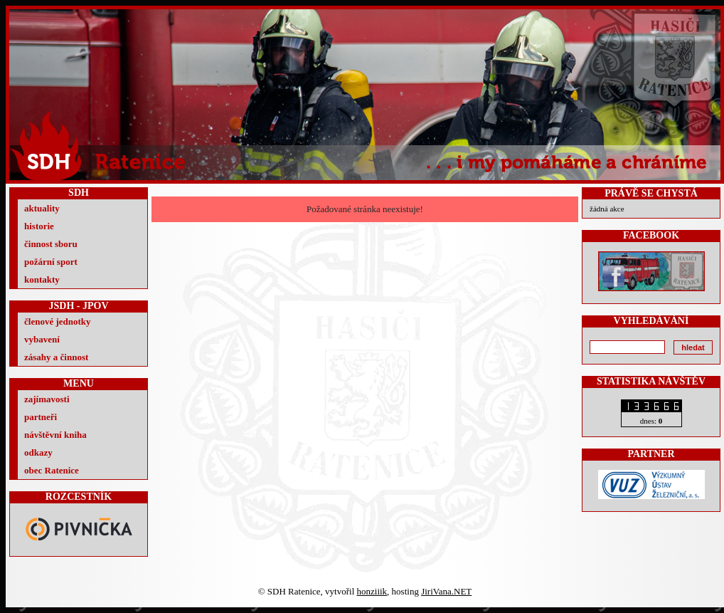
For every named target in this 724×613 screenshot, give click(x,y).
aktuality (42, 208)
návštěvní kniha (55, 434)
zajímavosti (47, 399)
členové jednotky (57, 321)
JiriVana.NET (446, 591)
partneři (40, 417)
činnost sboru (51, 244)
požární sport (51, 261)
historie (39, 226)
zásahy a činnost (56, 357)
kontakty (42, 279)
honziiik (372, 591)
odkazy (38, 452)
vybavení (42, 339)
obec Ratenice (51, 470)
